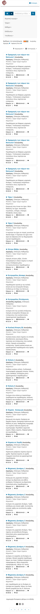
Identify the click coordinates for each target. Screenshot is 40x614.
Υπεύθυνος (9, 36)
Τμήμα (7, 23)
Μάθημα (8, 27)
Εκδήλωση (9, 31)
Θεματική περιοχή (11, 18)
